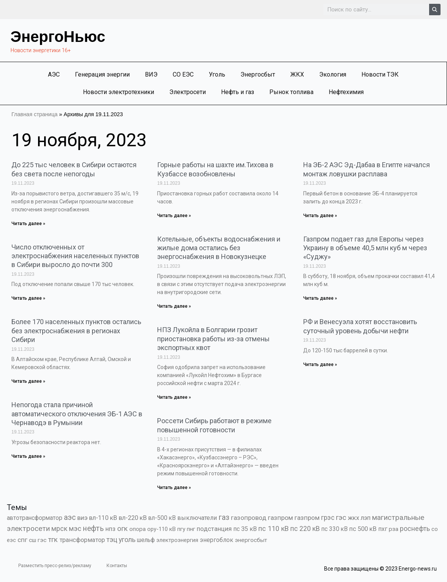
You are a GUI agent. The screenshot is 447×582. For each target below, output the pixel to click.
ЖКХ (297, 74)
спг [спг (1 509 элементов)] (22, 540)
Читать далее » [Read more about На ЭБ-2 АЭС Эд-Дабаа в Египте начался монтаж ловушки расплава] (320, 215)
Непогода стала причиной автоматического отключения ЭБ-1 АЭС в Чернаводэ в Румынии (76, 414)
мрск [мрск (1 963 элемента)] (59, 528)
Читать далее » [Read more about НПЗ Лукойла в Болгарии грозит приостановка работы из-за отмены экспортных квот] (174, 397)
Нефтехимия (346, 92)
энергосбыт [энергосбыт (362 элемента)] (251, 540)
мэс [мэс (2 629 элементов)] (75, 528)
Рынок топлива (291, 92)
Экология (332, 74)
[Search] (435, 9)
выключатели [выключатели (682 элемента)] (197, 517)
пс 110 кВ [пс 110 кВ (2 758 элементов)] (273, 528)
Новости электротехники (118, 92)
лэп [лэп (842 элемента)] (366, 517)
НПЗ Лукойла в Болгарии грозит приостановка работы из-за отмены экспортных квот (213, 339)
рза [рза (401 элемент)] (393, 529)
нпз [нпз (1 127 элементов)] (110, 528)
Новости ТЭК (380, 74)
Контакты (117, 565)
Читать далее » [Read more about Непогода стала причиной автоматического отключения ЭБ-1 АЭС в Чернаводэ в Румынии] (28, 456)
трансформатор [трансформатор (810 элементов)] (82, 540)
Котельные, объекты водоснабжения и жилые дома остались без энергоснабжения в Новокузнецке (218, 248)
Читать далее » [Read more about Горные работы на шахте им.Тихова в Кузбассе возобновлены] (174, 215)
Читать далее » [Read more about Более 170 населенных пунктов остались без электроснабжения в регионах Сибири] (28, 381)
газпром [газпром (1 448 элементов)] (280, 517)
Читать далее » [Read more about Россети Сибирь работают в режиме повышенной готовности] (174, 487)
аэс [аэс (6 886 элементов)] (70, 517)
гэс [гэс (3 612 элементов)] (341, 517)
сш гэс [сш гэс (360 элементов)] (37, 540)
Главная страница (34, 114)
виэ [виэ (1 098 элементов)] (82, 517)
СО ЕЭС (183, 74)
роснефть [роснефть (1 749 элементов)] (415, 528)
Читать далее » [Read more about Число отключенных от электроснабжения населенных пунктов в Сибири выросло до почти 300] (28, 298)
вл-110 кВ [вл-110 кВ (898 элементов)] (103, 517)
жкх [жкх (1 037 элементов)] (353, 517)
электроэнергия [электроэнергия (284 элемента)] (177, 540)
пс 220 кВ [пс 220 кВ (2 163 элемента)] (305, 528)
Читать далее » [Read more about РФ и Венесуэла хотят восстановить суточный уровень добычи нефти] (320, 364)
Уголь (217, 74)
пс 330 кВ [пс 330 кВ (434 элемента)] (334, 528)
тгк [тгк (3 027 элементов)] (53, 540)
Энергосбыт (257, 74)
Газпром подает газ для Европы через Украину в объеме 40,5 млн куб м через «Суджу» (365, 248)
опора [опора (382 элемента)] (137, 529)
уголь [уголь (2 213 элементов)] (127, 540)
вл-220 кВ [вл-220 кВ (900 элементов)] (133, 517)
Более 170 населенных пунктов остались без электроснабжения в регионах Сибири (76, 331)
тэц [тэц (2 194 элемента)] (112, 540)
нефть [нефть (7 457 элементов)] (93, 528)
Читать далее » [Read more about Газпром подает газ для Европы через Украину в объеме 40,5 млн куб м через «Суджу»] (320, 298)
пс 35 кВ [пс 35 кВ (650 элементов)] (245, 528)
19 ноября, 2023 (79, 140)
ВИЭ (151, 74)
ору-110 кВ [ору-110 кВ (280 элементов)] (161, 529)
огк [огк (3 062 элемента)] (122, 528)
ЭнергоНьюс (58, 36)
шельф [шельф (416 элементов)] (146, 540)
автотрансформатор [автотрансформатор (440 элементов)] (34, 517)
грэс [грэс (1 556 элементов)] (327, 517)
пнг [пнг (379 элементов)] (191, 529)
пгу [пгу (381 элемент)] (181, 529)
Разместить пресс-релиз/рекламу (54, 565)
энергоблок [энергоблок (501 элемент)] (216, 540)
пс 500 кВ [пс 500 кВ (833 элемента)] (363, 528)
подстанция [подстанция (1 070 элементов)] (214, 528)
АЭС (54, 74)
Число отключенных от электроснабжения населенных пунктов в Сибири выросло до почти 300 (75, 256)
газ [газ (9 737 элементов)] (223, 517)
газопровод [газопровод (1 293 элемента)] (248, 517)
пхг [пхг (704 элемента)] (382, 528)
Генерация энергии (102, 74)
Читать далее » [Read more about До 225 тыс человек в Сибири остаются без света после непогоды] (28, 223)
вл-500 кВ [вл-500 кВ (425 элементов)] (162, 517)
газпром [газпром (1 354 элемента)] (307, 517)
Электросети (187, 92)
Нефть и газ (237, 92)
